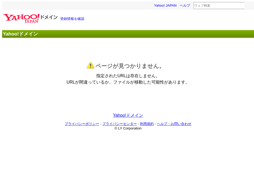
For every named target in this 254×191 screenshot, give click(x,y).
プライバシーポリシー (82, 124)
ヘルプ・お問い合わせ (174, 124)
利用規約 (147, 124)
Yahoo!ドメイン (128, 115)
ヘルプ (185, 5)
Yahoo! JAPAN (165, 5)
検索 (247, 5)
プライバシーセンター (119, 124)
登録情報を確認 (72, 19)
